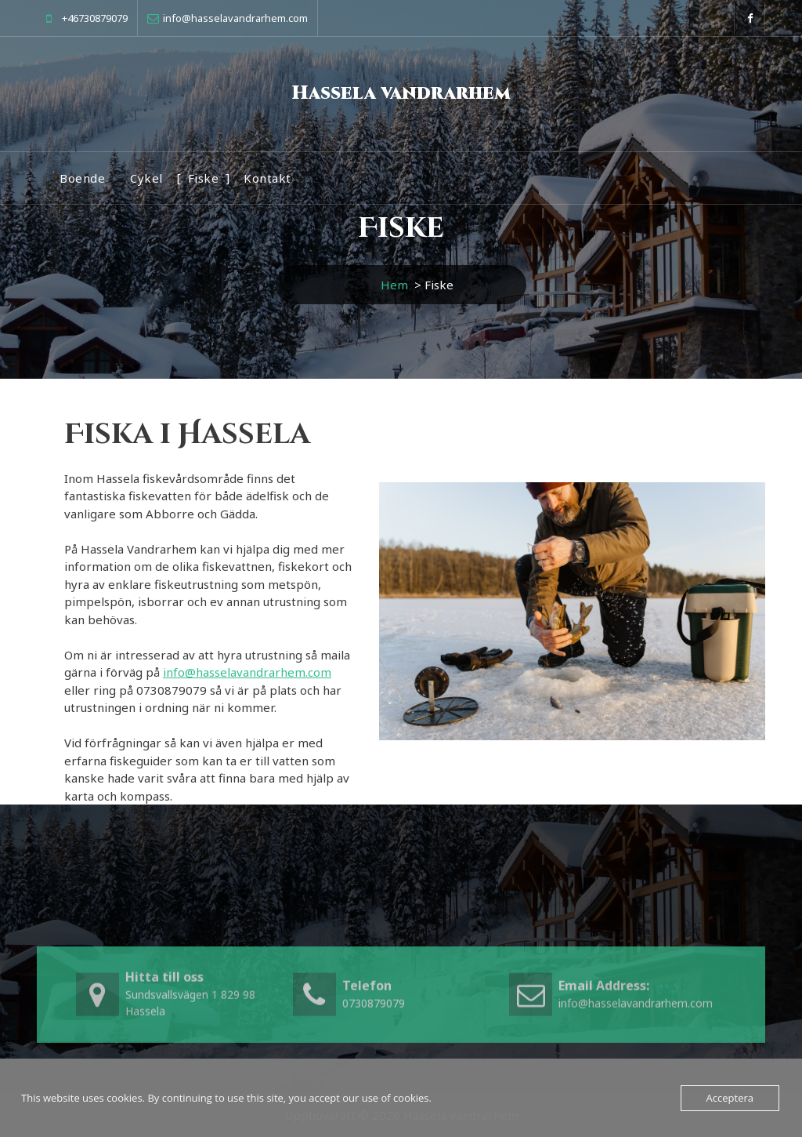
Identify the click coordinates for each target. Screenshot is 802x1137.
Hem (394, 284)
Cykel (146, 178)
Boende (82, 178)
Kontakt (267, 178)
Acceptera (729, 1098)
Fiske (203, 178)
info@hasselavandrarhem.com (247, 672)
